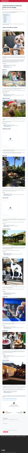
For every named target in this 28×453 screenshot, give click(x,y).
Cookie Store (16, 321)
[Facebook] (1, 450)
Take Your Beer (5, 19)
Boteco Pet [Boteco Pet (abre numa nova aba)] (15, 88)
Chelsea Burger (5, 20)
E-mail (11, 420)
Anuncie (8, 436)
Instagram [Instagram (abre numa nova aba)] (8, 126)
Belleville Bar (16, 349)
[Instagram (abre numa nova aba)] (10, 67)
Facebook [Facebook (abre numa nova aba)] (8, 67)
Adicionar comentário (5, 423)
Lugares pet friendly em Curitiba (6, 15)
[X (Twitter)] (3, 450)
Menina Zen (5, 18)
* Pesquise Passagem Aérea (17, 436)
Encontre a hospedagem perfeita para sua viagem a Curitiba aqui (10, 398)
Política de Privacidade (12, 436)
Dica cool (21, 9)
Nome (4, 420)
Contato (5, 436)
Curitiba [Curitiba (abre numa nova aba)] (9, 395)
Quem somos (2, 436)
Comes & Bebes (19, 9)
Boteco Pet (5, 16)
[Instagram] (4, 450)
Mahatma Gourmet (5, 17)
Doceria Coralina (5, 22)
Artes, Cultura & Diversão (15, 9)
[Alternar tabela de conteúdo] (9, 14)
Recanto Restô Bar (15, 55)
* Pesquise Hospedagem (23, 436)
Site (18, 420)
